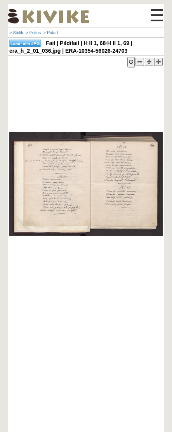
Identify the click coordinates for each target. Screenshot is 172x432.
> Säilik (16, 32)
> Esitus (33, 32)
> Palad (50, 32)
